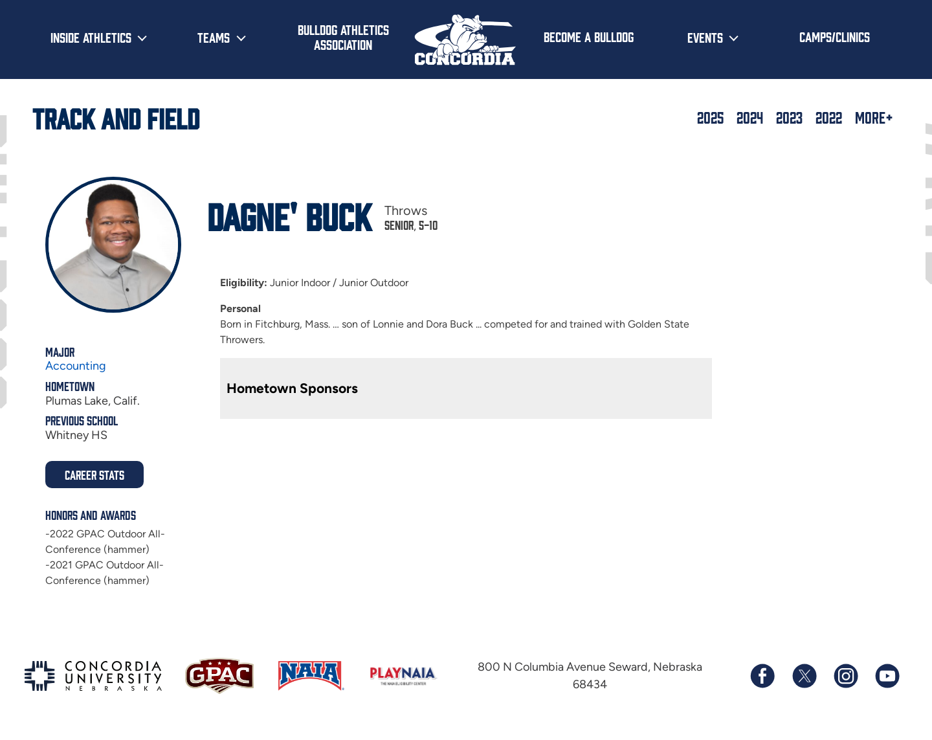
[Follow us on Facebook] (762, 676)
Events (705, 36)
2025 (710, 117)
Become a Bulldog (589, 36)
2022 (829, 117)
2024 (750, 117)
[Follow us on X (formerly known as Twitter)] (804, 676)
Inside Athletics (90, 36)
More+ (874, 117)
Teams (213, 36)
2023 (789, 117)
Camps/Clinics (834, 36)
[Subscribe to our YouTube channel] (886, 676)
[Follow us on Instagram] (845, 676)
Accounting (75, 366)
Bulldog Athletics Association (343, 36)
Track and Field (115, 117)
